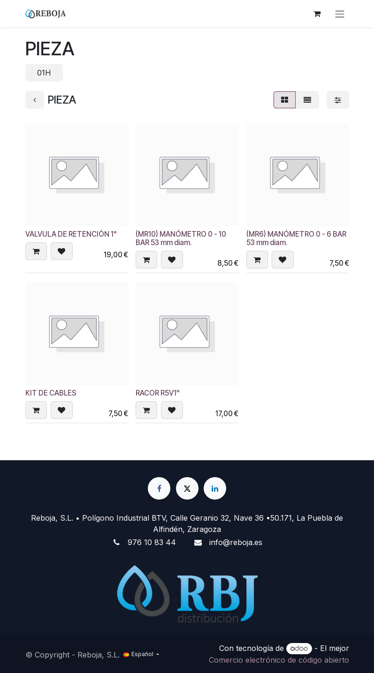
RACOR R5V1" (158, 393)
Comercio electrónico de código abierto (279, 660)
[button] (36, 252)
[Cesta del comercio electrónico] (317, 13)
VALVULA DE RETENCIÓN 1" (71, 234)
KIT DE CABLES (50, 393)
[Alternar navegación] (339, 13)
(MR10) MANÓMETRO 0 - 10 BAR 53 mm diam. (181, 238)
